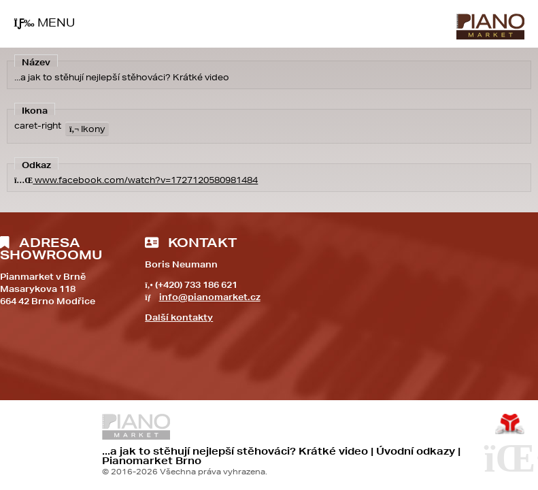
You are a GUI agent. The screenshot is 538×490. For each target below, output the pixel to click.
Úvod (490, 26)
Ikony (87, 129)
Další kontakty (179, 317)
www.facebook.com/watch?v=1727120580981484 (136, 180)
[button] (44, 23)
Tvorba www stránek (509, 424)
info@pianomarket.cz (209, 297)
